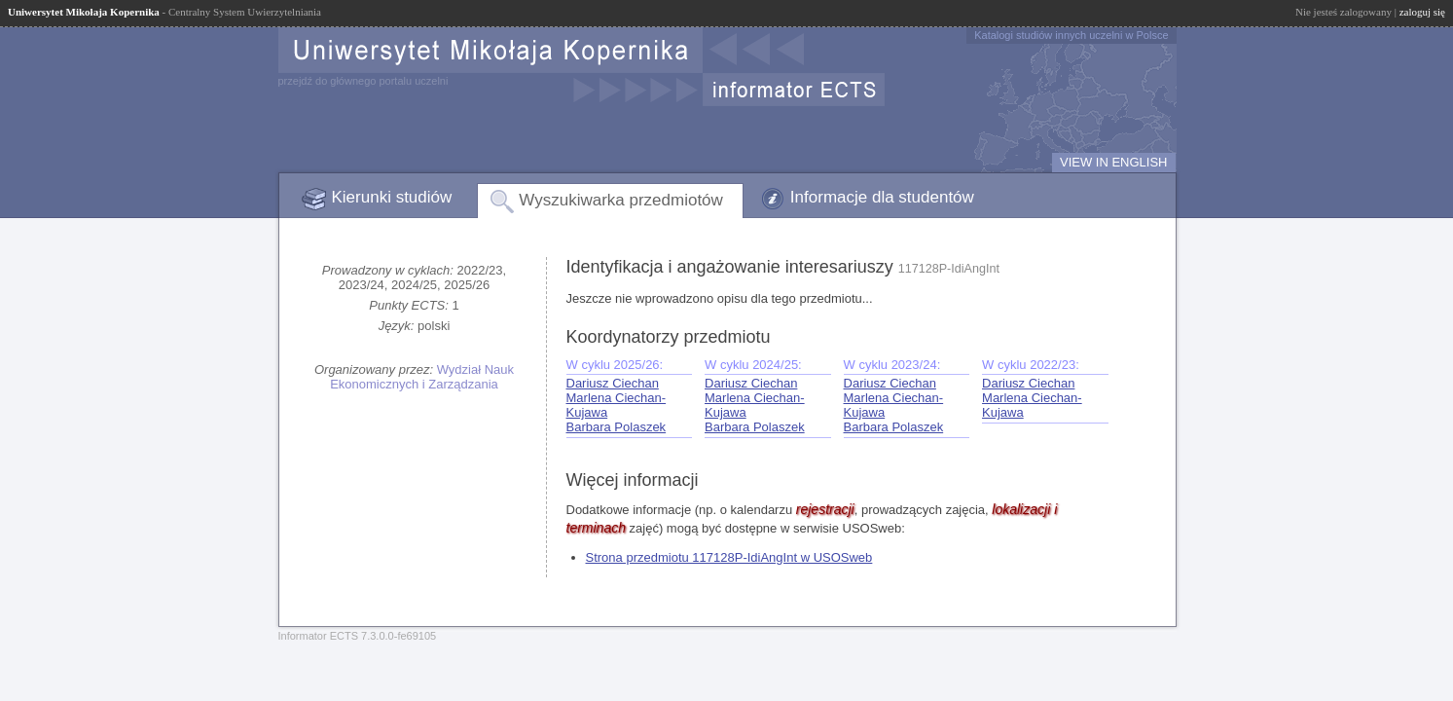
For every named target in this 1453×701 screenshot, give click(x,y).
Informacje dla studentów (882, 197)
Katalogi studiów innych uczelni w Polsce (1071, 35)
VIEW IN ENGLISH (1114, 162)
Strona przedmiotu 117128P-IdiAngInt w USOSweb (729, 557)
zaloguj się (1422, 12)
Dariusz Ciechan (612, 383)
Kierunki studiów (392, 197)
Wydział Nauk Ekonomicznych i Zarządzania (422, 376)
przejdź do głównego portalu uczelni (363, 81)
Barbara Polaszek (616, 427)
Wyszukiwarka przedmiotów (621, 200)
